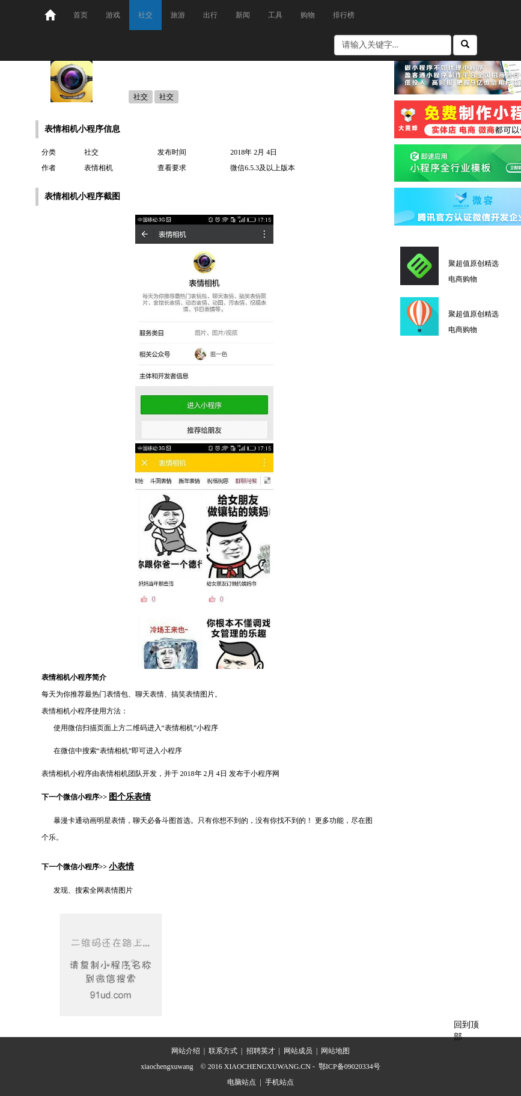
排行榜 (344, 15)
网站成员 (298, 1051)
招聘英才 (260, 1051)
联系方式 (223, 1051)
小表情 (121, 866)
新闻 (243, 15)
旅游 (178, 15)
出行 (210, 15)
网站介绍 (185, 1051)
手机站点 (279, 1082)
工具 (275, 15)
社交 (145, 15)
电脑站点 (241, 1082)
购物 (307, 15)
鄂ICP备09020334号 (349, 1066)
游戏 (113, 15)
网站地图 (335, 1051)
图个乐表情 (130, 796)
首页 (80, 15)
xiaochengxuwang (167, 1066)
